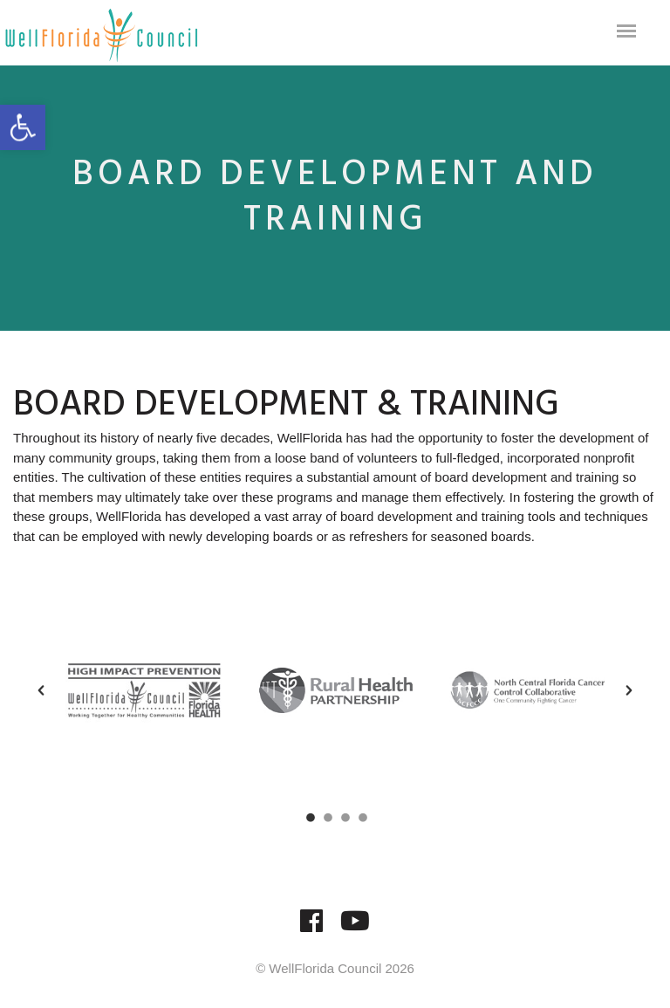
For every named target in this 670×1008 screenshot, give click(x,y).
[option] (144, 690)
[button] (41, 690)
